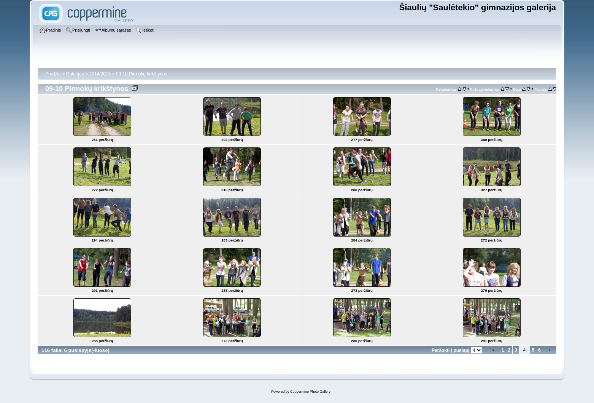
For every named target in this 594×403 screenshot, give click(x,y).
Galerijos (75, 74)
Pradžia (53, 74)
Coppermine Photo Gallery (310, 391)
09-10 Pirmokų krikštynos (141, 74)
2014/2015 (100, 74)
